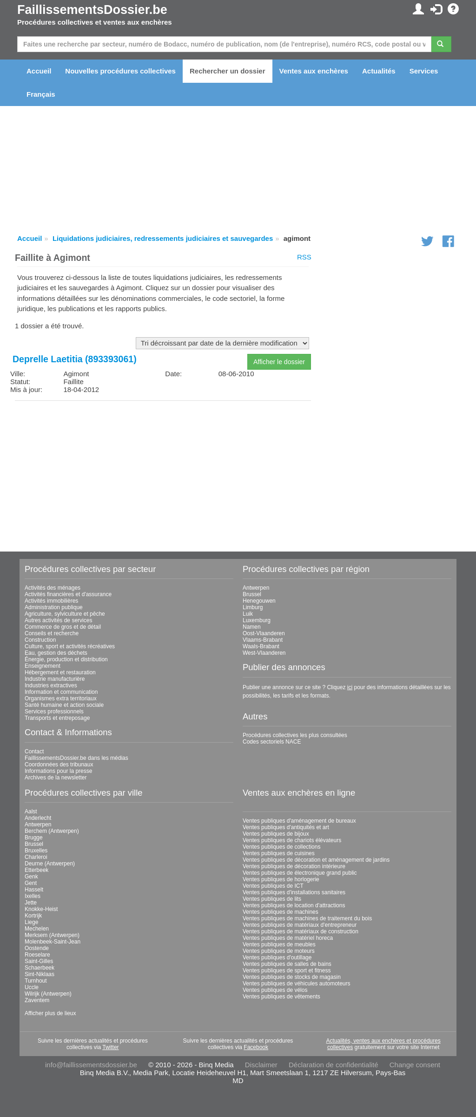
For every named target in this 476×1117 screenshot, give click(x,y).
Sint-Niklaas (39, 974)
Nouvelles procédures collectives (120, 71)
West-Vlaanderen (264, 653)
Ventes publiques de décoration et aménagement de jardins (316, 860)
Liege (31, 922)
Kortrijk (33, 915)
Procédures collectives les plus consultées (295, 735)
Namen (252, 627)
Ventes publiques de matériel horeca (288, 938)
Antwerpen (256, 588)
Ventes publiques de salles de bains (287, 964)
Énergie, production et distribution (66, 659)
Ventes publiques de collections (281, 847)
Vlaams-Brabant (263, 640)
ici (349, 687)
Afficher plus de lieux (50, 1013)
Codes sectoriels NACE (272, 741)
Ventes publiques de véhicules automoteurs (296, 983)
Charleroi (36, 857)
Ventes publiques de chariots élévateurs (292, 840)
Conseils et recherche (52, 633)
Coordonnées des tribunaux (59, 764)
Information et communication (61, 692)
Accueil (38, 71)
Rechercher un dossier (227, 71)
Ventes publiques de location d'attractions (294, 905)
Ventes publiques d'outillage (277, 957)
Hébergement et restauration (60, 672)
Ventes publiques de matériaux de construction (300, 931)
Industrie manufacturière (55, 679)
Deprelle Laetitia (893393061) (75, 359)
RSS (304, 257)
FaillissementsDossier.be (92, 10)
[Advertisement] (163, 473)
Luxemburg (257, 620)
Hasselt (34, 889)
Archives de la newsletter (55, 777)
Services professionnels (54, 711)
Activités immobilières (51, 601)
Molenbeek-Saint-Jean (52, 941)
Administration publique (54, 607)
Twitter (110, 1047)
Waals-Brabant (261, 646)
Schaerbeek (39, 967)
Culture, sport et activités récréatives (70, 646)
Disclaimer (261, 1065)
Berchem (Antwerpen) (52, 831)
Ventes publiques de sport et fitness (287, 970)
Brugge (34, 837)
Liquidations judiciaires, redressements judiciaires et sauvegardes (163, 238)
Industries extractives (51, 685)
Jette (31, 902)
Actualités (379, 71)
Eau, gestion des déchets (56, 653)
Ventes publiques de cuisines (279, 853)
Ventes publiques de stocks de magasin (292, 977)
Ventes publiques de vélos (275, 990)
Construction (40, 640)
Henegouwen (259, 601)
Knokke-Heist (41, 909)
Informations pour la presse (58, 771)
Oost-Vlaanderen (264, 633)
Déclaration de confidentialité (333, 1065)
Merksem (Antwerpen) (52, 935)
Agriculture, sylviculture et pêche (65, 614)
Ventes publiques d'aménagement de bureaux (299, 821)
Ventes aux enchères (313, 71)
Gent (31, 883)
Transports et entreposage (57, 718)
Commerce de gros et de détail (63, 627)
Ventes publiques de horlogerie (281, 879)
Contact (34, 751)
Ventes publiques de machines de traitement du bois (307, 918)
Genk (31, 876)
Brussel (252, 594)
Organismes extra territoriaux (61, 698)
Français (40, 94)
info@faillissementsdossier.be (91, 1065)
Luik (248, 614)
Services (424, 71)
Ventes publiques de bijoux (276, 834)
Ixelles (32, 896)
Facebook (256, 1047)
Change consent (415, 1065)
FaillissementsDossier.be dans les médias (76, 758)
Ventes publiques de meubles (279, 944)
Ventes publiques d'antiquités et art (286, 827)
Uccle (32, 987)
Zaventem (37, 1000)
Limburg (253, 607)
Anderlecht (38, 818)
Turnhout (36, 980)
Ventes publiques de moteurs (279, 951)
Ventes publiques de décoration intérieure (294, 866)
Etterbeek (36, 870)
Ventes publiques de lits (272, 899)
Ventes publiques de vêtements (281, 996)
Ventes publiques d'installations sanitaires (294, 892)
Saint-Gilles (39, 961)
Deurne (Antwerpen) (50, 863)
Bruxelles (36, 850)
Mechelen (37, 928)
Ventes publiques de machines (280, 912)
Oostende (37, 948)
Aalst (31, 811)
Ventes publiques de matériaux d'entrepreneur (300, 925)
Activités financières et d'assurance (68, 594)
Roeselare (37, 954)
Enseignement (42, 666)
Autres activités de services (58, 620)
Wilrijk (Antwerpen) (48, 994)
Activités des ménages (52, 588)
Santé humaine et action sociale (64, 705)
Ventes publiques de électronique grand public (300, 873)
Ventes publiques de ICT (273, 886)
